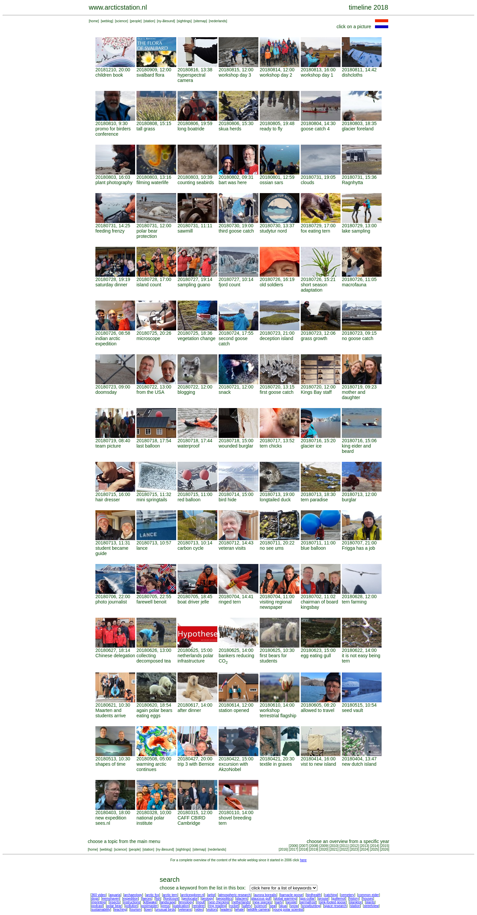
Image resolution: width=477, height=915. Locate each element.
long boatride (191, 128)
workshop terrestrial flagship (278, 713)
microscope (148, 338)
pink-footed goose (333, 902)
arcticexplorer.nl (192, 895)
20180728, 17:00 (153, 279)
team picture (108, 446)
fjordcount (171, 898)
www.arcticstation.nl (118, 7)
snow (294, 906)
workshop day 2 (276, 75)
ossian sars (271, 182)
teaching (120, 909)
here (303, 860)
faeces (146, 898)
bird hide (228, 499)
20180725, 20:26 (153, 333)
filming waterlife (152, 182)
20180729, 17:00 (318, 225)
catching (331, 895)
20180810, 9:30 (111, 123)
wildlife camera (258, 909)
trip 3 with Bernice (196, 764)
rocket (234, 906)
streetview (371, 906)
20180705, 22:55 (153, 596)
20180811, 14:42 (359, 69)
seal (273, 906)
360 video (98, 895)
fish (158, 898)
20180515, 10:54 (359, 705)
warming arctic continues (151, 766)
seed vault (352, 710)
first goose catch (276, 392)
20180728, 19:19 (112, 279)
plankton (355, 902)
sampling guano (194, 284)
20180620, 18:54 (153, 705)
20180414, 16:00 (318, 758)
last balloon (148, 446)
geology (207, 898)
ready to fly (271, 128)
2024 (364, 849)
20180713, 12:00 (359, 494)
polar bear (114, 906)
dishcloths (352, 75)
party (279, 902)
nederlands (218, 21)
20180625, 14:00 (236, 650)
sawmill (185, 231)
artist (211, 895)
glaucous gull (260, 898)
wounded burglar (236, 446)
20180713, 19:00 (277, 494)
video (199, 909)
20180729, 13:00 (359, 225)
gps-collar (307, 898)
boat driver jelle (193, 601)
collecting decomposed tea (153, 658)
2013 (364, 846)
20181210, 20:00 (112, 69)
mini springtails (151, 499)
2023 (354, 849)
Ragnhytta (352, 182)
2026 (384, 849)
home (94, 21)
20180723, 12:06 (318, 333)
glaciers (241, 898)
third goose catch (236, 231)
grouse (323, 898)
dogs (95, 898)
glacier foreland (358, 128)
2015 (384, 846)
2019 (313, 849)
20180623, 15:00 (318, 650)
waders (226, 909)
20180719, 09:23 (359, 386)
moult (201, 902)
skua (283, 906)
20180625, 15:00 (195, 650)
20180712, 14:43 (236, 542)
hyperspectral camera (191, 77)
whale (239, 909)
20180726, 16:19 (277, 279)
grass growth (314, 338)
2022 (344, 849)
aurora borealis (265, 895)
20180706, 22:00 (112, 596)
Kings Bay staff (316, 392)
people (136, 21)
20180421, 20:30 (277, 758)
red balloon (189, 499)
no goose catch (357, 338)
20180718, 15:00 (236, 440)
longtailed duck (275, 499)
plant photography (113, 182)
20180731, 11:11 (195, 225)
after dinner (189, 710)
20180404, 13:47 (359, 758)
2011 (344, 846)
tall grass (145, 128)
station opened (234, 710)
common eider (368, 895)
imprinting (98, 902)
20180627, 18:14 (112, 650)
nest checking (218, 902)
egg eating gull (316, 655)
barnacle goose (291, 895)
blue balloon (313, 548)
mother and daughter (353, 394)
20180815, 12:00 (236, 69)
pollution (131, 906)
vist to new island (318, 764)
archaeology (133, 895)
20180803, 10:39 (195, 177)
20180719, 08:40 (112, 440)
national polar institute (150, 820)
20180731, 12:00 (153, 225)
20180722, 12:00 (195, 386)
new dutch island (359, 764)
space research (335, 906)
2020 (323, 849)
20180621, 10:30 (112, 705)
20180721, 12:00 (236, 386)
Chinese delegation (115, 655)
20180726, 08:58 (112, 333)
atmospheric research (235, 895)
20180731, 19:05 (318, 177)
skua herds (230, 128)
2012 (354, 846)
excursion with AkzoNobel (233, 766)
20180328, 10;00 (153, 812)
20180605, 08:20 (318, 705)
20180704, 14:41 (236, 596)
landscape (168, 902)
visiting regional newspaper (276, 604)
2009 (323, 846)
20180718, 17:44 (195, 440)
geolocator (190, 898)
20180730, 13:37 (277, 225)
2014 (374, 846)
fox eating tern (315, 231)
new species (262, 902)
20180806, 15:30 (236, 123)
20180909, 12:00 (153, 69)
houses (367, 898)
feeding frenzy (110, 231)
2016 (283, 849)
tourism (135, 909)
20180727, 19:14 (195, 279)
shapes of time (110, 764)
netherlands (241, 902)
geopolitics (224, 898)
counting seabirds (196, 182)
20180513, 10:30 (112, 758)
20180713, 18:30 (318, 494)
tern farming (354, 601)
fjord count (229, 284)
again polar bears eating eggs (154, 713)
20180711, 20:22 (277, 542)
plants (370, 902)
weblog (107, 21)
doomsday (106, 392)
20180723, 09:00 (112, 386)
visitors (212, 909)
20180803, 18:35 (359, 123)
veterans (185, 909)
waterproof (188, 446)
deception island (276, 338)
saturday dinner (111, 284)
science (121, 21)
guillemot (338, 898)
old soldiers (271, 284)
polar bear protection (146, 233)
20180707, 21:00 (359, 542)
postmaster (149, 906)
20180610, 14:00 (277, 705)
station (149, 21)
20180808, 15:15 (153, 123)
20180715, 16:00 (112, 494)
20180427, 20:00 (195, 758)
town (148, 909)
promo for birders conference (113, 131)
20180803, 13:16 (153, 177)
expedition (130, 898)
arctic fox (152, 895)
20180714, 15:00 (236, 494)
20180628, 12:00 (359, 596)
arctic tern (170, 895)
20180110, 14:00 (236, 812)
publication (181, 906)
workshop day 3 (235, 75)
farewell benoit (151, 601)
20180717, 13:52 (277, 440)
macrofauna (354, 284)
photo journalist (111, 601)
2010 (334, 846)
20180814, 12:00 (277, 69)
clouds (307, 182)
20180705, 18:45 (195, 596)
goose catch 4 (315, 128)
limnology (186, 902)
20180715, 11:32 (153, 494)
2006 (293, 846)
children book (109, 75)
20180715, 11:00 (195, 494)
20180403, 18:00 (112, 812)
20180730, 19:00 (236, 225)
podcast (97, 906)
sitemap (200, 21)
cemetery (347, 895)
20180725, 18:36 (195, 333)
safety (246, 906)
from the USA (150, 392)
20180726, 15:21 (318, 279)
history (354, 898)
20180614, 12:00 (236, 705)
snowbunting (311, 906)
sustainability (100, 909)
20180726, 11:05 (359, 279)
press (165, 906)
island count (148, 284)
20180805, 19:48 (277, 123)
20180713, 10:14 (195, 542)
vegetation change (196, 338)
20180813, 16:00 (318, 69)
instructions (132, 902)
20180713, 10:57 (153, 542)
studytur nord (273, 231)
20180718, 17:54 (153, 440)
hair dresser (107, 499)
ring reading (217, 906)
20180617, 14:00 (195, 705)
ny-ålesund (166, 21)
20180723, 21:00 (277, 333)
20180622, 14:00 (359, 650)
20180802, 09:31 (236, 177)
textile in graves (276, 764)
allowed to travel (317, 710)
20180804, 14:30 (318, 123)
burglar (349, 499)
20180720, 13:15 (277, 386)
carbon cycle (191, 548)
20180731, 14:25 (112, 225)
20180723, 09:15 (359, 333)
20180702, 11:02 (318, 596)
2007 (303, 846)
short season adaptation (314, 287)
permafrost (308, 902)
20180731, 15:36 (359, 177)
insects (114, 902)
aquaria (114, 895)
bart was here (233, 182)
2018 (303, 849)
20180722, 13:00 (153, 386)
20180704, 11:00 (277, 596)
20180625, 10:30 (277, 650)
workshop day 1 (317, 75)
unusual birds (165, 909)
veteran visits (232, 548)
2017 (293, 849)
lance (141, 548)
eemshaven (111, 898)
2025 (374, 849)
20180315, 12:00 (195, 812)
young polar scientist (288, 909)
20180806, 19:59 (195, 123)
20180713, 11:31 (112, 542)
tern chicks (271, 446)
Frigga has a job (358, 548)
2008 (313, 846)
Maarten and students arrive (110, 713)
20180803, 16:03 (112, 177)
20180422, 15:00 (236, 758)
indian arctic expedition (107, 341)
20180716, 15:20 (318, 440)
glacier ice (311, 446)
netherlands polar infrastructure (195, 658)
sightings (184, 21)
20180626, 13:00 (153, 650)
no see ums (272, 548)
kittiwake (150, 902)
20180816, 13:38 (195, 69)
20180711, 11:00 (318, 542)
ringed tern (230, 601)
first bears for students (273, 658)
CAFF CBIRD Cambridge (191, 820)
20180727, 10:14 (236, 279)
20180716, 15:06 (359, 440)
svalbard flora (150, 75)
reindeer (199, 906)
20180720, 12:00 (318, 386)
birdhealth (313, 895)
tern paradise (314, 499)
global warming (285, 898)
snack (225, 392)
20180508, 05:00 (153, 758)
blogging (186, 392)
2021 (334, 849)
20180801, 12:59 (277, 177)
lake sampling (356, 231)
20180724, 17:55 (236, 333)
